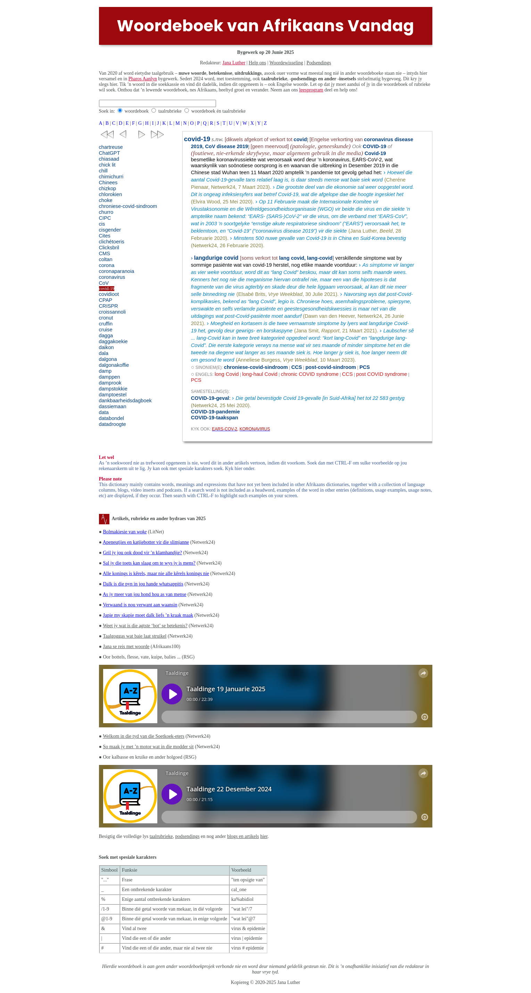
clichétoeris (111, 241)
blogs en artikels (243, 836)
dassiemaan (112, 406)
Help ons (257, 62)
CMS (104, 253)
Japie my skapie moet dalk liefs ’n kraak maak (148, 615)
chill (103, 170)
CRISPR (108, 306)
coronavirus (112, 277)
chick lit (107, 165)
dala (104, 353)
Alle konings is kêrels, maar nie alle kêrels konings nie (156, 573)
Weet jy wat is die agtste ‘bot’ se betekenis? (145, 625)
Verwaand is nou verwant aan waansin (140, 604)
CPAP (106, 300)
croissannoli (112, 312)
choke (106, 200)
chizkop (107, 188)
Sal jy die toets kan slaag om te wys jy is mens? (149, 563)
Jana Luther (234, 62)
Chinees (108, 182)
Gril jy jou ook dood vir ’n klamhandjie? (142, 552)
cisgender (110, 230)
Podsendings (319, 62)
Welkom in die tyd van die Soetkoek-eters (143, 736)
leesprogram (311, 89)
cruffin (106, 323)
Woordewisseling (286, 62)
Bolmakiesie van (125, 531)
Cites (104, 236)
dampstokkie (113, 388)
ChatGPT (109, 153)
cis (102, 224)
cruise (106, 329)
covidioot (109, 294)
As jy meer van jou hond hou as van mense (144, 594)
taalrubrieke (170, 111)
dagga (106, 335)
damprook (110, 383)
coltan (106, 259)
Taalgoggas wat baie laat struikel (134, 636)
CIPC (105, 218)
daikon (106, 347)
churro (106, 212)
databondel (111, 418)
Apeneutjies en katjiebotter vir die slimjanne (146, 542)
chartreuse (111, 147)
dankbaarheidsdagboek (125, 400)
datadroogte (112, 424)
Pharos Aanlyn (142, 78)
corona (107, 265)
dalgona (108, 359)
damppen (109, 377)
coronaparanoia (116, 271)
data (104, 412)
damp (105, 371)
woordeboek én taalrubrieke (218, 111)
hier (263, 836)
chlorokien (110, 194)
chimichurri (111, 176)
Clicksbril (109, 247)
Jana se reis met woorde (126, 646)
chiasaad (109, 159)
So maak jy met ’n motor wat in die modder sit (148, 746)
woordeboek (137, 111)
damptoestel (113, 394)
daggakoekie (113, 341)
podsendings (187, 836)
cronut (106, 318)
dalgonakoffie (114, 365)
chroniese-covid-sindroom (128, 206)
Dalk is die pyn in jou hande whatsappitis (143, 584)
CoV (104, 283)
